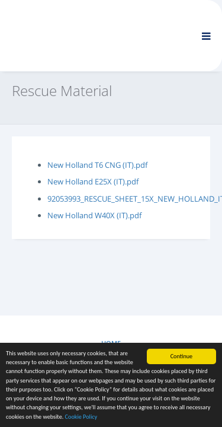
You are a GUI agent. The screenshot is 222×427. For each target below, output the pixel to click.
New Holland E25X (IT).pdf (93, 181)
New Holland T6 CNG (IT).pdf (97, 165)
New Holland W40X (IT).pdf (94, 215)
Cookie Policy (81, 417)
